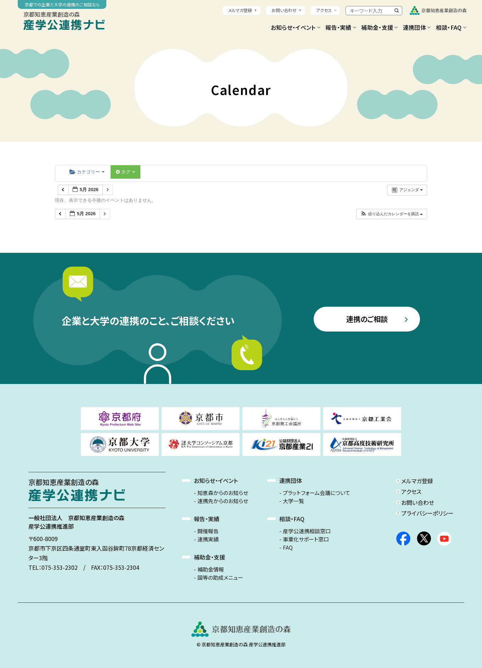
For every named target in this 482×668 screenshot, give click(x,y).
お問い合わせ (284, 10)
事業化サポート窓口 (306, 539)
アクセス (324, 10)
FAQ (288, 547)
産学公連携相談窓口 (307, 531)
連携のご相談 (367, 319)
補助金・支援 (379, 27)
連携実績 (208, 539)
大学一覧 (293, 501)
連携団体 (417, 27)
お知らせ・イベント (295, 27)
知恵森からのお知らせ (222, 492)
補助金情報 (210, 569)
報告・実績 (340, 27)
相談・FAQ (451, 27)
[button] (391, 214)
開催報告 (208, 531)
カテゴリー (87, 171)
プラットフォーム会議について (316, 492)
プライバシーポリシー (427, 513)
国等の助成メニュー (220, 577)
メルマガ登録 (240, 10)
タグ (125, 171)
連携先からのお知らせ (222, 501)
